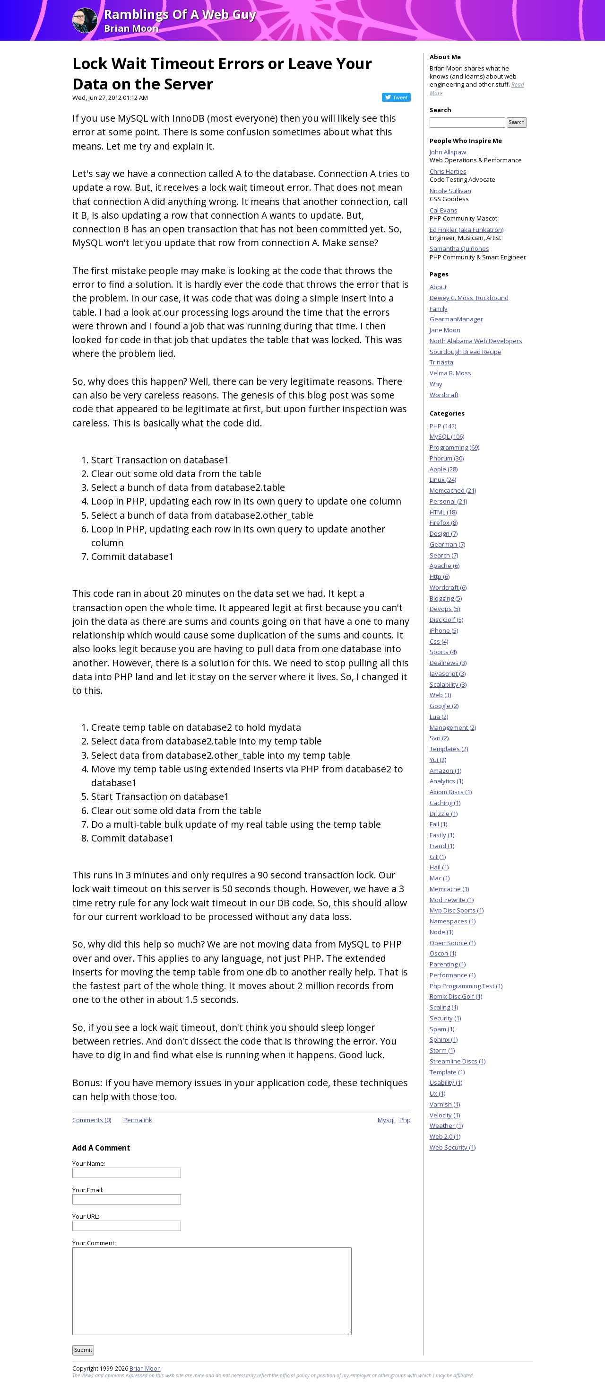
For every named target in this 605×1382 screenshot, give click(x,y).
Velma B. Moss (450, 373)
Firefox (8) (444, 522)
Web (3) (440, 695)
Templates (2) (449, 748)
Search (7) (444, 555)
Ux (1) (437, 1093)
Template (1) (447, 1072)
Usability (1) (446, 1082)
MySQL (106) (447, 436)
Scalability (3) (448, 684)
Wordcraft (444, 394)
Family (439, 308)
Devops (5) (445, 608)
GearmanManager (456, 319)
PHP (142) (443, 426)
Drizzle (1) (444, 813)
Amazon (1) (445, 770)
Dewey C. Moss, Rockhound (469, 297)
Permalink (137, 1120)
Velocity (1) (445, 1115)
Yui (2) (438, 759)
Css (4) (439, 641)
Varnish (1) (445, 1104)
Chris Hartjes (448, 171)
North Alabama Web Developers (476, 341)
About (438, 287)
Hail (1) (439, 867)
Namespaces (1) (452, 921)
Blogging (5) (446, 598)
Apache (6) (444, 565)
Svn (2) (439, 738)
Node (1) (441, 932)
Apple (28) (444, 469)
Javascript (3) (448, 673)
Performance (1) (452, 975)
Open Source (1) (452, 943)
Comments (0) (91, 1120)
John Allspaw (448, 152)
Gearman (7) (447, 544)
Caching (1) (445, 802)
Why (436, 384)
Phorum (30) (447, 458)
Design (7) (444, 533)
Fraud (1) (442, 846)
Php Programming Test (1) (466, 986)
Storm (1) (442, 1050)
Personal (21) (448, 501)
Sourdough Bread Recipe (465, 351)
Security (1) (445, 1018)
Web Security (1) (452, 1147)
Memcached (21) (453, 490)
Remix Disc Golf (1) (456, 996)
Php (405, 1120)
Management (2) (453, 727)
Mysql (386, 1120)
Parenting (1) (448, 964)
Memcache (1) (449, 889)
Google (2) (444, 705)
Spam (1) (442, 1029)
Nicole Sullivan (450, 190)
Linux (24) (443, 479)
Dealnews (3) (448, 662)
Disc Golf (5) (446, 619)
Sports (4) (443, 651)
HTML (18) (443, 512)
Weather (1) (446, 1125)
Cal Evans (444, 210)
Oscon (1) (443, 953)
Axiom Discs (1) (451, 792)
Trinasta (441, 362)
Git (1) (438, 856)
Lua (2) (439, 716)
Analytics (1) (446, 781)
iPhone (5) (444, 630)
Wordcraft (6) (448, 587)
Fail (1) (438, 824)
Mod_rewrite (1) (452, 899)
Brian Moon (145, 1368)
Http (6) (439, 576)
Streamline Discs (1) (457, 1061)
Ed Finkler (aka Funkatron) (466, 229)
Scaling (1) (444, 1007)
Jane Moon (445, 330)
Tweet (400, 97)
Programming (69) (454, 447)
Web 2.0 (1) (445, 1136)
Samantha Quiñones (459, 248)
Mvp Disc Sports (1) (457, 910)
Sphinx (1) (444, 1039)
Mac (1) (439, 878)
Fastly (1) (442, 835)
